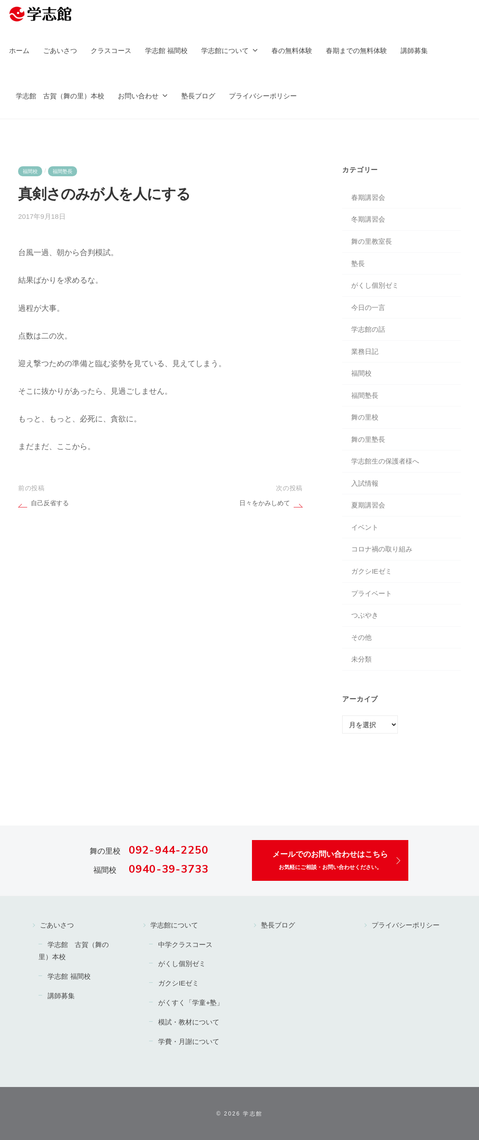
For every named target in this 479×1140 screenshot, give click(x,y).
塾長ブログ (198, 96)
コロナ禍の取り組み (381, 549)
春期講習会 (368, 197)
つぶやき (364, 615)
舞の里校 (364, 417)
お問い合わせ (138, 96)
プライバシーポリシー (263, 96)
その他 (361, 637)
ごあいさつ (60, 50)
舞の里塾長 (368, 439)
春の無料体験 (291, 50)
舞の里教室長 (371, 241)
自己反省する (50, 503)
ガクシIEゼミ (371, 571)
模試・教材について (188, 1022)
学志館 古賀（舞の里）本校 (60, 96)
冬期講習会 (368, 219)
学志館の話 (368, 329)
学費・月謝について (188, 1041)
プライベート (371, 593)
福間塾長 (63, 171)
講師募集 (414, 50)
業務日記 (364, 351)
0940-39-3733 (168, 869)
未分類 (361, 659)
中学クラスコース (185, 944)
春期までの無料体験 (356, 50)
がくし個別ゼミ (375, 285)
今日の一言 (368, 307)
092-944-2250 (168, 850)
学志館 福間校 (166, 50)
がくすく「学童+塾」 (190, 1002)
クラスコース (111, 50)
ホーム (19, 50)
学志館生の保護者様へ (385, 461)
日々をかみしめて (264, 503)
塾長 (358, 263)
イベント (364, 527)
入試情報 (364, 483)
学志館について (225, 50)
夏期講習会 (368, 505)
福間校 (30, 171)
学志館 (252, 1114)
